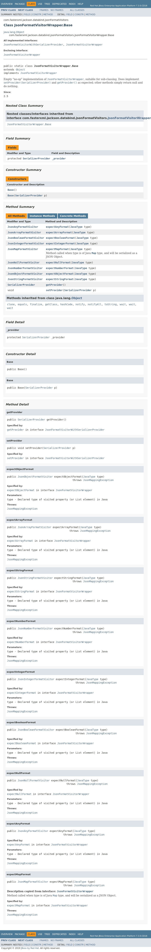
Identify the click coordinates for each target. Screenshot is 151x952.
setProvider (54, 290)
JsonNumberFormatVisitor (25, 268)
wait (123, 304)
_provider (59, 158)
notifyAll (95, 304)
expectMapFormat (57, 249)
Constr (36, 14)
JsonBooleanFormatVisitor (26, 237)
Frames (44, 10)
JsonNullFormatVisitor (24, 262)
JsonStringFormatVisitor (25, 279)
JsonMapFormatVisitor (23, 249)
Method (48, 14)
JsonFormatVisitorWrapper (84, 44)
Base (11, 189)
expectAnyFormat (57, 226)
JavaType (76, 226)
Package (20, 4)
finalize (36, 304)
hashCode (66, 304)
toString (111, 304)
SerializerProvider (36, 158)
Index (72, 4)
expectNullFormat (58, 262)
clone (11, 304)
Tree (47, 4)
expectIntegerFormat (60, 243)
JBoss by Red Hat (30, 948)
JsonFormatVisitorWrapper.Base (29, 124)
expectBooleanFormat (60, 237)
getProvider (54, 284)
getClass (51, 304)
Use (40, 4)
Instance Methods (42, 215)
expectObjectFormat (59, 273)
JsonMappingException (98, 480)
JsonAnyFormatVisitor (23, 226)
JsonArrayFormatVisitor (24, 232)
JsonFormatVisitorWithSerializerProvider (33, 44)
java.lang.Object (14, 32)
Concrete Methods (73, 215)
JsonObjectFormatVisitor (25, 273)
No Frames (57, 10)
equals (22, 304)
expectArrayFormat (59, 232)
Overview (7, 4)
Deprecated (59, 4)
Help (80, 4)
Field (27, 14)
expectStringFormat (59, 279)
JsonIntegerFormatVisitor (26, 243)
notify (80, 304)
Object (20, 69)
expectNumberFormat (59, 268)
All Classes (77, 10)
